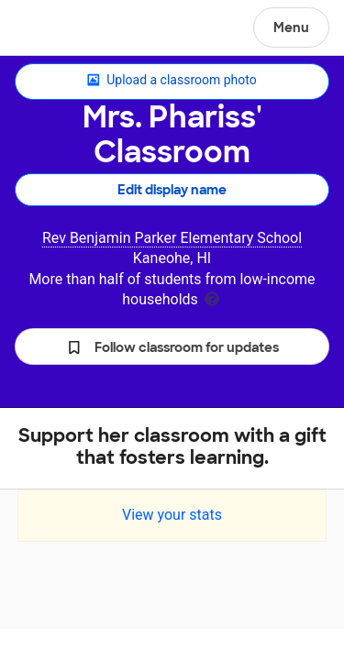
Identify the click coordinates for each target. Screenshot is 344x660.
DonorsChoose (58, 29)
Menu (291, 27)
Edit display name (172, 190)
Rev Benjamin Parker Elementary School (172, 238)
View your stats (172, 514)
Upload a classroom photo (171, 80)
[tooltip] (212, 297)
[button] (172, 346)
